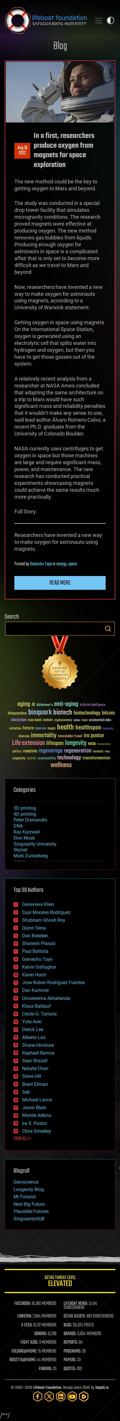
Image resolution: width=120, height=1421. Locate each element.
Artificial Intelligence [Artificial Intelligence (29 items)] (92, 705)
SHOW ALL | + (22, 1138)
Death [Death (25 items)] (84, 720)
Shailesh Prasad (38, 943)
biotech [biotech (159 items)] (62, 713)
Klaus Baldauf (36, 1006)
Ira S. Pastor (34, 1123)
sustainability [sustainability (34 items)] (47, 759)
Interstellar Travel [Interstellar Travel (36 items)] (70, 736)
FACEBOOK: (22, 1303)
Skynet (20, 849)
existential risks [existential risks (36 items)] (100, 720)
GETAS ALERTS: (75, 1316)
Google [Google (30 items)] (51, 729)
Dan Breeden (35, 935)
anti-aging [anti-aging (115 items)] (66, 704)
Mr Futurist (25, 1196)
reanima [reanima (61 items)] (30, 751)
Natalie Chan (35, 1068)
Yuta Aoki (32, 1021)
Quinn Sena (34, 928)
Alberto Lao (33, 1037)
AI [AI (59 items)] (33, 705)
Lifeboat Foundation (47, 1387)
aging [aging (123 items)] (23, 704)
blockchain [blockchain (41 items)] (19, 720)
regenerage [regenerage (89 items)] (51, 751)
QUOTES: (70, 1369)
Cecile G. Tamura (39, 1014)
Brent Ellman (35, 1084)
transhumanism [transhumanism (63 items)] (96, 758)
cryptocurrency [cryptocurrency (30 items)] (63, 720)
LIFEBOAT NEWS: (76, 1303)
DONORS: (40, 1334)
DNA (18, 826)
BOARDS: (70, 1334)
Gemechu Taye (41, 564)
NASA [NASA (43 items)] (92, 744)
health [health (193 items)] (65, 727)
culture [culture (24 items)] (76, 720)
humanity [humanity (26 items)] (108, 729)
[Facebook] (37, 1396)
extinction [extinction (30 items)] (15, 729)
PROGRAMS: (72, 1351)
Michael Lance (37, 1100)
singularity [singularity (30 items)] (18, 759)
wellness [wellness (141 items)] (61, 765)
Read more (60, 583)
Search (108, 628)
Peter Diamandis (30, 820)
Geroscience (26, 1182)
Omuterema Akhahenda (46, 998)
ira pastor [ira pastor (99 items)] (94, 735)
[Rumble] (83, 1396)
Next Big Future (29, 1204)
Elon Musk (24, 838)
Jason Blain (34, 1107)
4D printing (25, 814)
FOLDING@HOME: (24, 1351)
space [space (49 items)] (31, 758)
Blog (60, 46)
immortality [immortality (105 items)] (43, 735)
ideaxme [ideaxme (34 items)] (23, 737)
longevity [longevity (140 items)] (76, 743)
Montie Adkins (36, 1115)
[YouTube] (72, 1396)
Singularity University (35, 844)
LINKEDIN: (24, 1316)
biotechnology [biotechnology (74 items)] (87, 713)
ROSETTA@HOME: (22, 1360)
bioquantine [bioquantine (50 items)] (17, 713)
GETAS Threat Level (60, 1282)
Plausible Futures (31, 1211)
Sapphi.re (101, 1387)
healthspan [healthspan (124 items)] (88, 727)
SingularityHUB (29, 1219)
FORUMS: (45, 1369)
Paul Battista (35, 951)
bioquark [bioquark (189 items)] (40, 712)
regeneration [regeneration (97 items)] (78, 751)
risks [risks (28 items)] (107, 751)
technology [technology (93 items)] (69, 758)
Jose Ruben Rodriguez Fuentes (53, 982)
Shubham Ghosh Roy (43, 920)
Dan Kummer (35, 990)
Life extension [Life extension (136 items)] (28, 743)
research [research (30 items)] (98, 752)
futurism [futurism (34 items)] (40, 729)
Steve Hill (31, 1076)
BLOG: (68, 1325)
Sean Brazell (34, 1060)
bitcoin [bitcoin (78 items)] (108, 713)
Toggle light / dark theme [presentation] (110, 20)
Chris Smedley (36, 1131)
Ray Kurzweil (27, 832)
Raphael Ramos (38, 1053)
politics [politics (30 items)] (17, 752)
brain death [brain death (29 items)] (34, 720)
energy (61, 564)
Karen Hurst (34, 975)
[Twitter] (49, 1396)
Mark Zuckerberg (31, 856)
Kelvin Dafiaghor (39, 967)
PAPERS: (70, 1360)
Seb (26, 1092)
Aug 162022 (22, 150)
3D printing (25, 808)
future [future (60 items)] (28, 728)
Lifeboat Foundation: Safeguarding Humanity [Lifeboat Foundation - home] (46, 20)
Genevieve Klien (38, 904)
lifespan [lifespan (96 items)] (55, 743)
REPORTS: (71, 1342)
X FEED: (26, 1325)
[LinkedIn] (60, 1396)
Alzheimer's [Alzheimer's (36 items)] (45, 705)
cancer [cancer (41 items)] (48, 720)
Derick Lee (32, 1029)
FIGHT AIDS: (29, 1342)
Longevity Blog (29, 1189)
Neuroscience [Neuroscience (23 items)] (104, 744)
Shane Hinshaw (38, 1045)
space (72, 564)
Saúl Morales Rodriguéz (46, 912)
